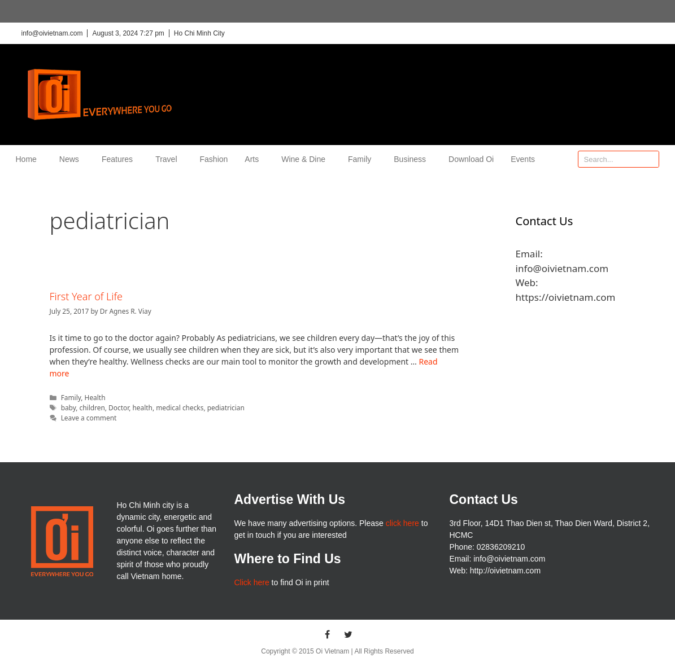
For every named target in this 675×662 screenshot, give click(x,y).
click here (402, 523)
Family (362, 159)
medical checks (179, 407)
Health (95, 397)
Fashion (214, 159)
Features (120, 159)
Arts (254, 159)
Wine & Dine (306, 159)
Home (29, 159)
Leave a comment (89, 417)
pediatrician (226, 407)
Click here (251, 582)
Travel (168, 159)
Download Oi (471, 159)
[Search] (650, 159)
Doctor (118, 407)
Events (523, 159)
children (92, 407)
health (142, 407)
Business (413, 159)
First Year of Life (86, 296)
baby (68, 407)
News (72, 159)
